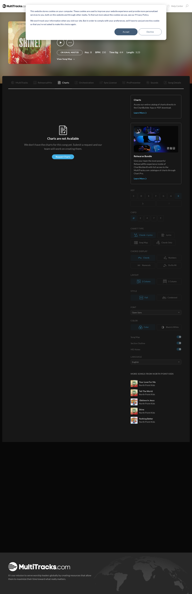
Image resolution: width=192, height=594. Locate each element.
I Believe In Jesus (146, 400)
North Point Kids (147, 385)
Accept (126, 31)
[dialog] (96, 22)
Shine (141, 409)
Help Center (175, 6)
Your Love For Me (147, 382)
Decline (150, 31)
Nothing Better (146, 418)
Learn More (140, 112)
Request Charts (63, 156)
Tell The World (146, 391)
